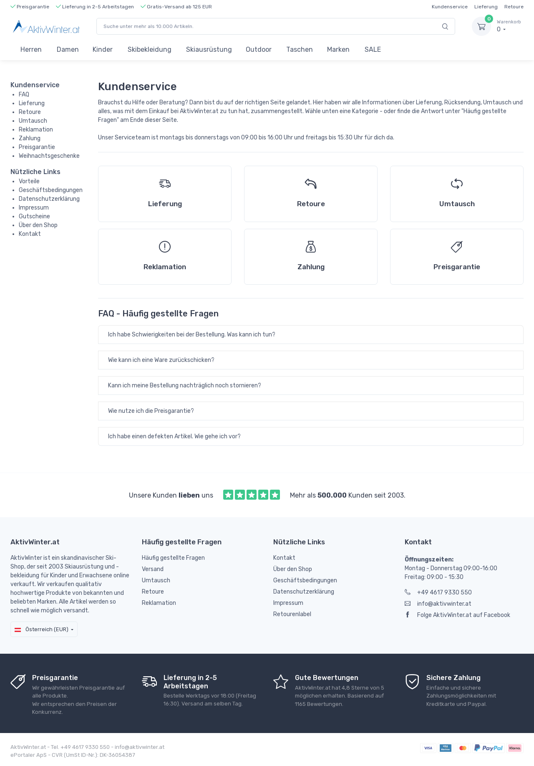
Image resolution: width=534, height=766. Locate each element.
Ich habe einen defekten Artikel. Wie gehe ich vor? (174, 436)
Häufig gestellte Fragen (173, 557)
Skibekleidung (149, 49)
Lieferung (486, 7)
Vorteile (29, 181)
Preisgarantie (37, 147)
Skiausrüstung (209, 49)
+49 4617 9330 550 (438, 592)
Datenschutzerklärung (49, 198)
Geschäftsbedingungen (51, 190)
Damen (68, 49)
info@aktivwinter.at (438, 603)
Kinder (103, 49)
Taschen (299, 49)
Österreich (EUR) (41, 629)
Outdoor (259, 49)
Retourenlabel (292, 614)
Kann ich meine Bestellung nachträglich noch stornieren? (184, 385)
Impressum (34, 207)
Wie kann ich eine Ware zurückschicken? (161, 360)
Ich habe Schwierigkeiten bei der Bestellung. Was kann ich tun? (191, 334)
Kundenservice (450, 7)
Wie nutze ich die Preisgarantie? (151, 411)
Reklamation (36, 129)
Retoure (514, 7)
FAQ (24, 94)
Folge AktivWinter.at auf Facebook (457, 615)
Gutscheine (34, 216)
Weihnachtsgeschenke (49, 155)
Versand (153, 569)
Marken (338, 49)
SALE (373, 49)
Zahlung (29, 138)
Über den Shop (38, 225)
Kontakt (30, 234)
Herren (31, 49)
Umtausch (33, 120)
